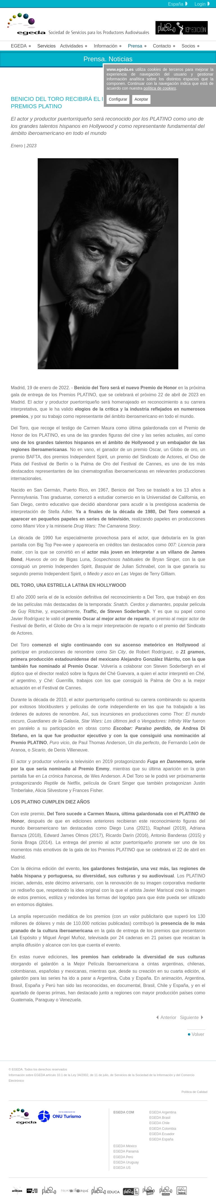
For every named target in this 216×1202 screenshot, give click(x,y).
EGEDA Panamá (125, 1151)
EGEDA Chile (159, 1123)
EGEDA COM (123, 1112)
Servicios (46, 46)
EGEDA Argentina (162, 1112)
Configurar (118, 99)
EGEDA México (125, 1146)
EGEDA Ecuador (161, 1134)
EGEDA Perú (123, 1157)
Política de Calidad (195, 1092)
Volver (198, 1034)
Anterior (168, 1017)
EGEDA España (161, 1139)
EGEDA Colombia (162, 1129)
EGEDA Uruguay (126, 1162)
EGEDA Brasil (159, 1118)
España (177, 4)
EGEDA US (121, 1168)
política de (160, 88)
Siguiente (189, 1017)
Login (202, 4)
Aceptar (141, 99)
